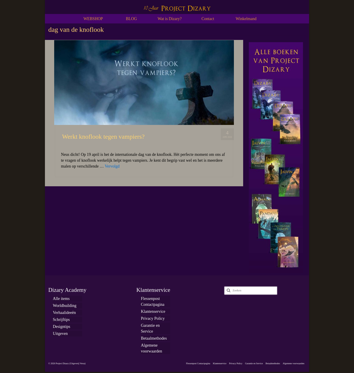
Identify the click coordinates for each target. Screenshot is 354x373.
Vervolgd (112, 166)
